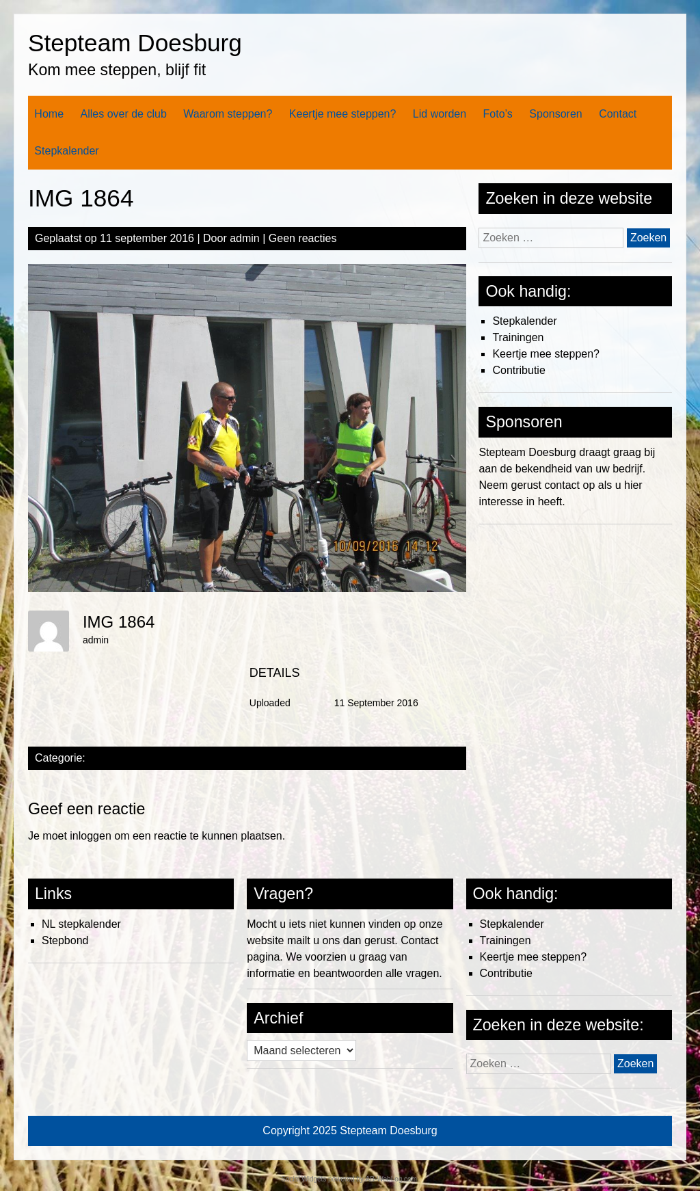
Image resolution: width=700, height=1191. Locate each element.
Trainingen (517, 337)
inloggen (90, 836)
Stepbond (65, 940)
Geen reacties (303, 238)
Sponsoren (555, 114)
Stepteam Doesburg (135, 42)
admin (245, 238)
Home (49, 114)
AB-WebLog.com (391, 1179)
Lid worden (439, 114)
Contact (617, 114)
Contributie (518, 370)
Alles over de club (124, 114)
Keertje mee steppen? (342, 114)
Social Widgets (303, 1179)
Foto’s (498, 114)
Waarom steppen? (227, 114)
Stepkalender (66, 151)
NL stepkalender (81, 924)
